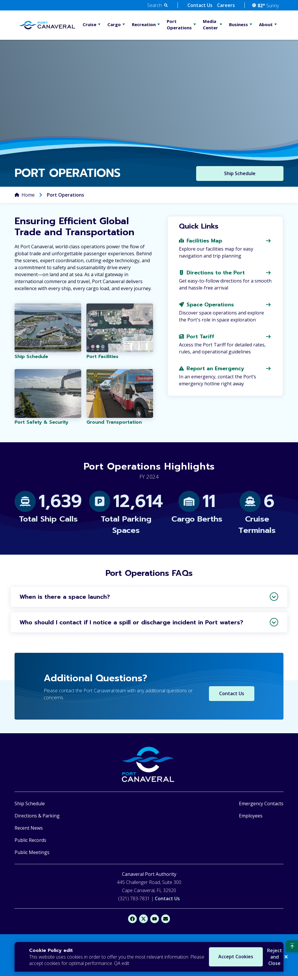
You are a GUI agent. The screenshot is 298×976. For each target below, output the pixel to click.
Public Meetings (32, 852)
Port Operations (179, 24)
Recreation (144, 24)
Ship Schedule (30, 803)
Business (238, 24)
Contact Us (199, 5)
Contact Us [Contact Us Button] (231, 694)
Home (28, 195)
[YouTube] (154, 918)
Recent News (29, 828)
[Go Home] (47, 25)
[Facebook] (132, 918)
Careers (226, 5)
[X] (143, 918)
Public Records (30, 840)
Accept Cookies (214, 957)
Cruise (89, 24)
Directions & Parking (37, 816)
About (266, 24)
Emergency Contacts (261, 803)
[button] (157, 5)
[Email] (165, 918)
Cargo (114, 24)
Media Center (210, 24)
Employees (250, 816)
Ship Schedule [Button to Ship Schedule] (240, 173)
